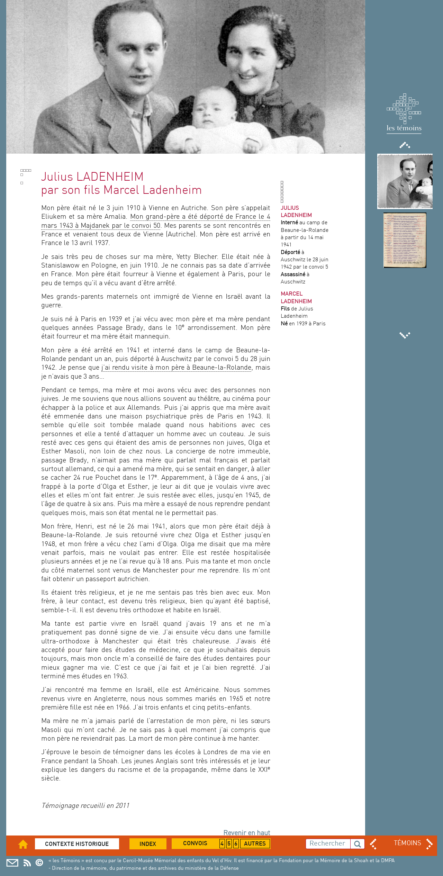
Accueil (27, 844)
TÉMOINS (407, 843)
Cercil (27, 863)
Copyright (41, 863)
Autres (255, 844)
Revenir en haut (246, 833)
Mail (12, 863)
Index (147, 844)
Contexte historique (77, 844)
